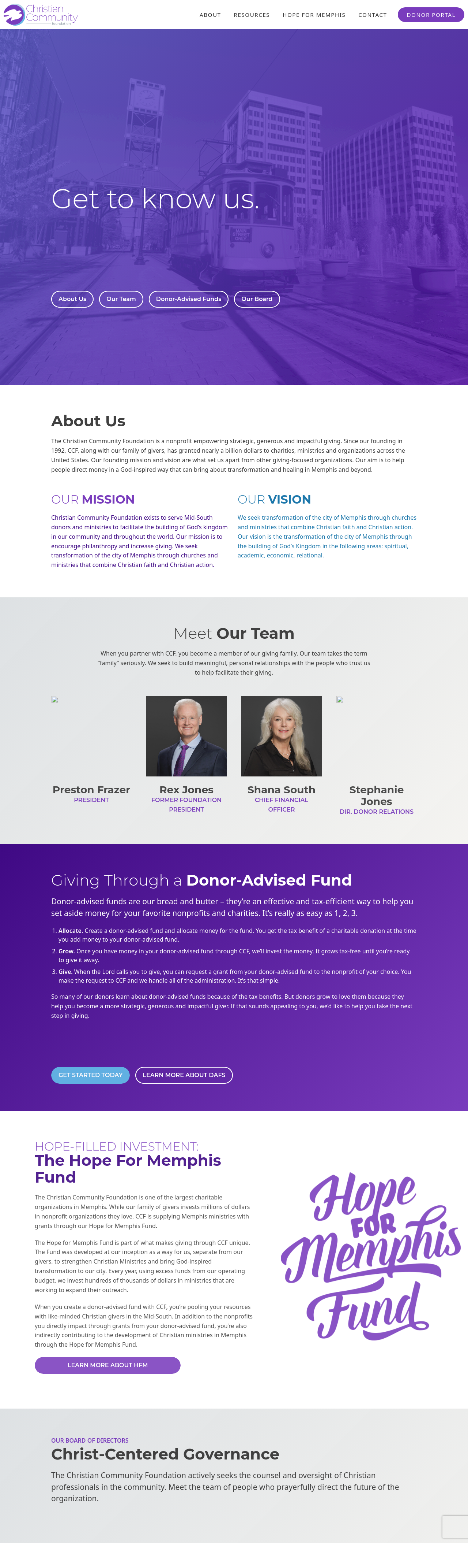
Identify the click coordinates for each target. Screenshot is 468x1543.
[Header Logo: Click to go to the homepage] (62, 15)
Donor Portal (431, 14)
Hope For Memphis (314, 14)
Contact (372, 14)
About (210, 14)
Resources (252, 14)
